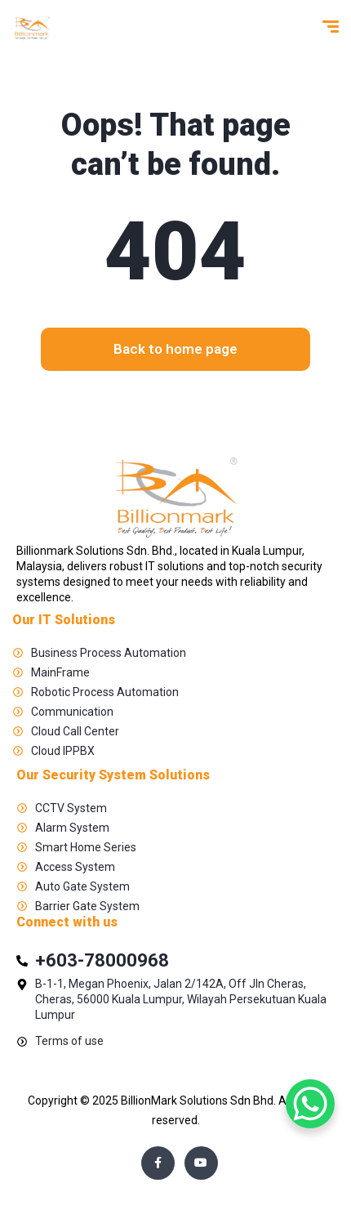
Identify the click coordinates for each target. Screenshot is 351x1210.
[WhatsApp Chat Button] (310, 1103)
